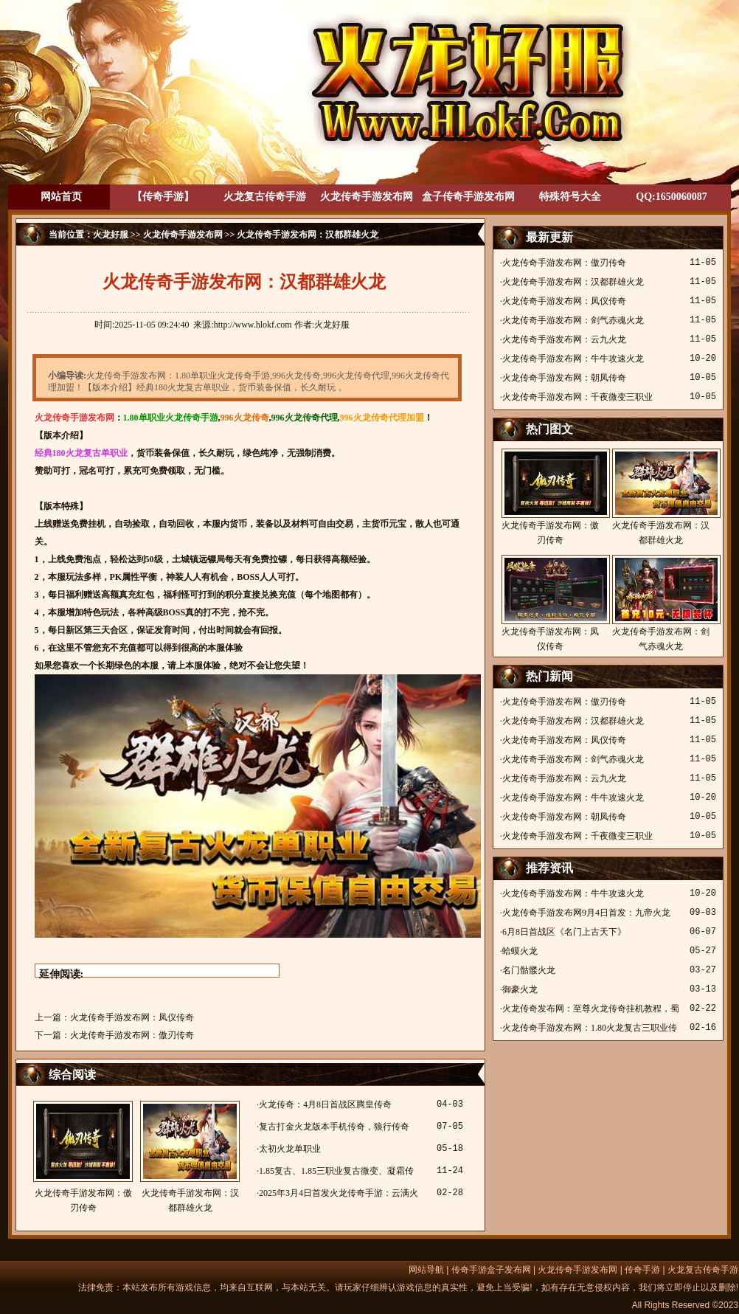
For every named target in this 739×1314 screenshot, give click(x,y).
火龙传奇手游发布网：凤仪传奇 (132, 1017)
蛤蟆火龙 (520, 951)
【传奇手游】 (163, 196)
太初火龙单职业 (290, 1149)
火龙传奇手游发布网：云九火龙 (564, 339)
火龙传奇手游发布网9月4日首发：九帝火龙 (586, 912)
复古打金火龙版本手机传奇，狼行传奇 (334, 1126)
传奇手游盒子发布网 (491, 1270)
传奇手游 (642, 1270)
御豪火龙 (520, 989)
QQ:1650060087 (671, 196)
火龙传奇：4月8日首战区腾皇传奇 (325, 1104)
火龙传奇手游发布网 (366, 196)
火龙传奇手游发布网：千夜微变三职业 (577, 397)
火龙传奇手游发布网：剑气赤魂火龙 (573, 320)
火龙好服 (110, 234)
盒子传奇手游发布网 (468, 196)
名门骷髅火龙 (528, 970)
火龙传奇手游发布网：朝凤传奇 (564, 378)
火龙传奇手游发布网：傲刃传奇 (132, 1035)
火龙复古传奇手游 (264, 196)
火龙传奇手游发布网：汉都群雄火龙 (190, 1157)
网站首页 (61, 196)
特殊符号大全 (570, 196)
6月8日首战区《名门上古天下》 (564, 932)
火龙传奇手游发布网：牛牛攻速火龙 (573, 358)
